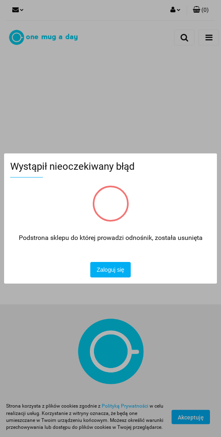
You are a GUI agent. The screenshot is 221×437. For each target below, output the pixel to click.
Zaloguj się (111, 269)
